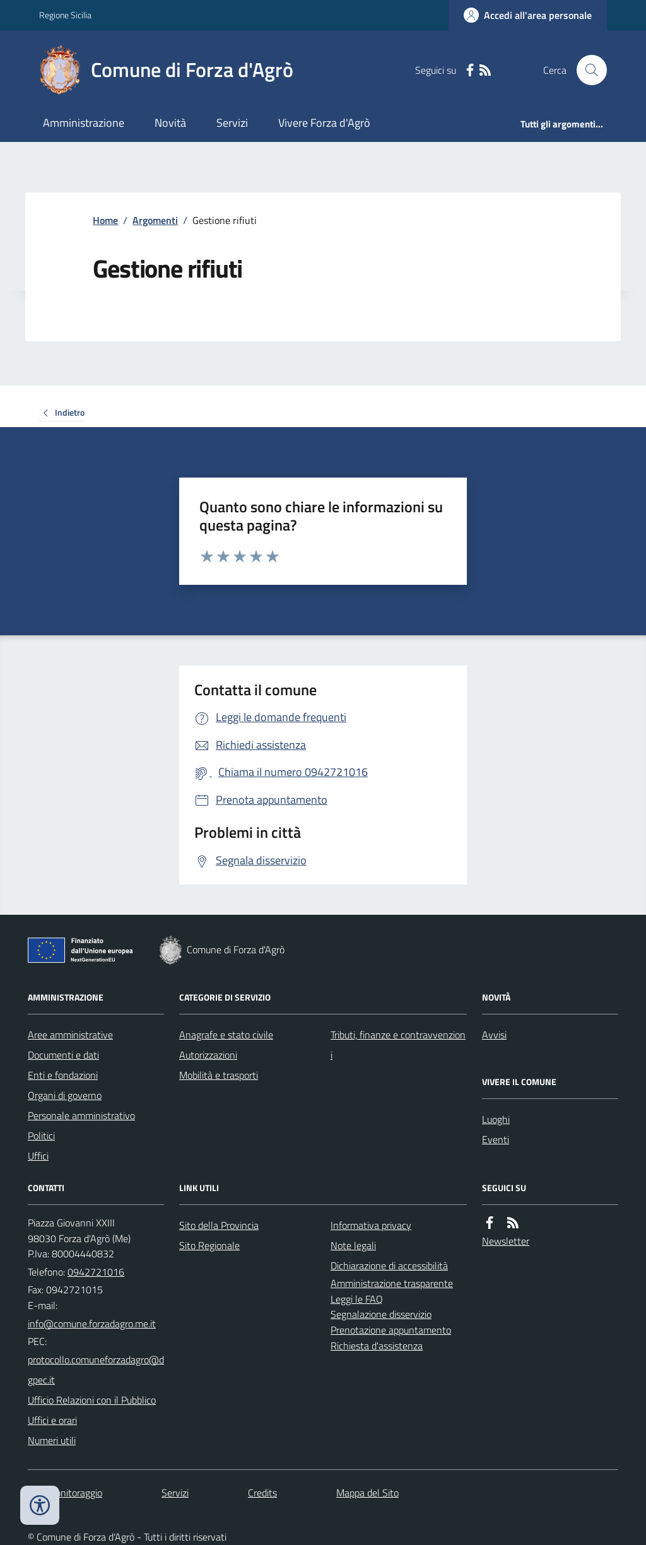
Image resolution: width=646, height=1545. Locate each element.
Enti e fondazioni (63, 1075)
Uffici (38, 1155)
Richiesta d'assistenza (377, 1345)
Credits (262, 1492)
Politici (41, 1135)
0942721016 (96, 1271)
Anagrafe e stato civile (226, 1034)
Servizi (232, 122)
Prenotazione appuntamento (391, 1329)
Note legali (353, 1245)
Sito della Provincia (219, 1225)
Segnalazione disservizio (381, 1314)
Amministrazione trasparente (392, 1283)
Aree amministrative (70, 1034)
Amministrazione (83, 122)
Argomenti (155, 220)
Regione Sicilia (65, 14)
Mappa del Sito (367, 1492)
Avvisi (494, 1034)
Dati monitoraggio (65, 1492)
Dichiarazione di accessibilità (389, 1265)
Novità (170, 122)
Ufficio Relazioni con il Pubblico (92, 1399)
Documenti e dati (63, 1054)
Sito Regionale (209, 1245)
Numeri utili (52, 1440)
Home (105, 220)
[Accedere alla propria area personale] (528, 15)
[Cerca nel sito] (587, 70)
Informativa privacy (371, 1225)
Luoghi (496, 1119)
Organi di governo (65, 1095)
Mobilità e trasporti (218, 1075)
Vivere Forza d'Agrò (324, 122)
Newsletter (505, 1240)
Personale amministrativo (81, 1115)
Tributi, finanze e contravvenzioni (398, 1044)
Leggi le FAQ (357, 1299)
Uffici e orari (52, 1420)
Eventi (495, 1139)
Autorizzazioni (208, 1054)
